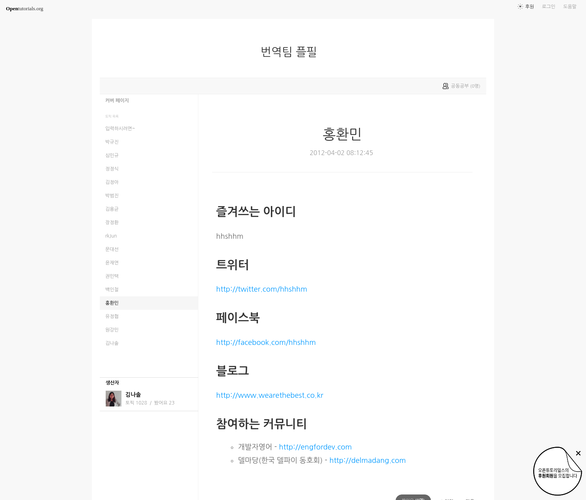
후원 (529, 6)
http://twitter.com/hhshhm (261, 289)
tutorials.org (24, 8)
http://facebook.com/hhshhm (266, 342)
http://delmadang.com (367, 460)
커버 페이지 (117, 100)
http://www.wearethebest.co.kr (269, 395)
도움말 (570, 6)
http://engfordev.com (315, 447)
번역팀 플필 (292, 52)
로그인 (548, 6)
